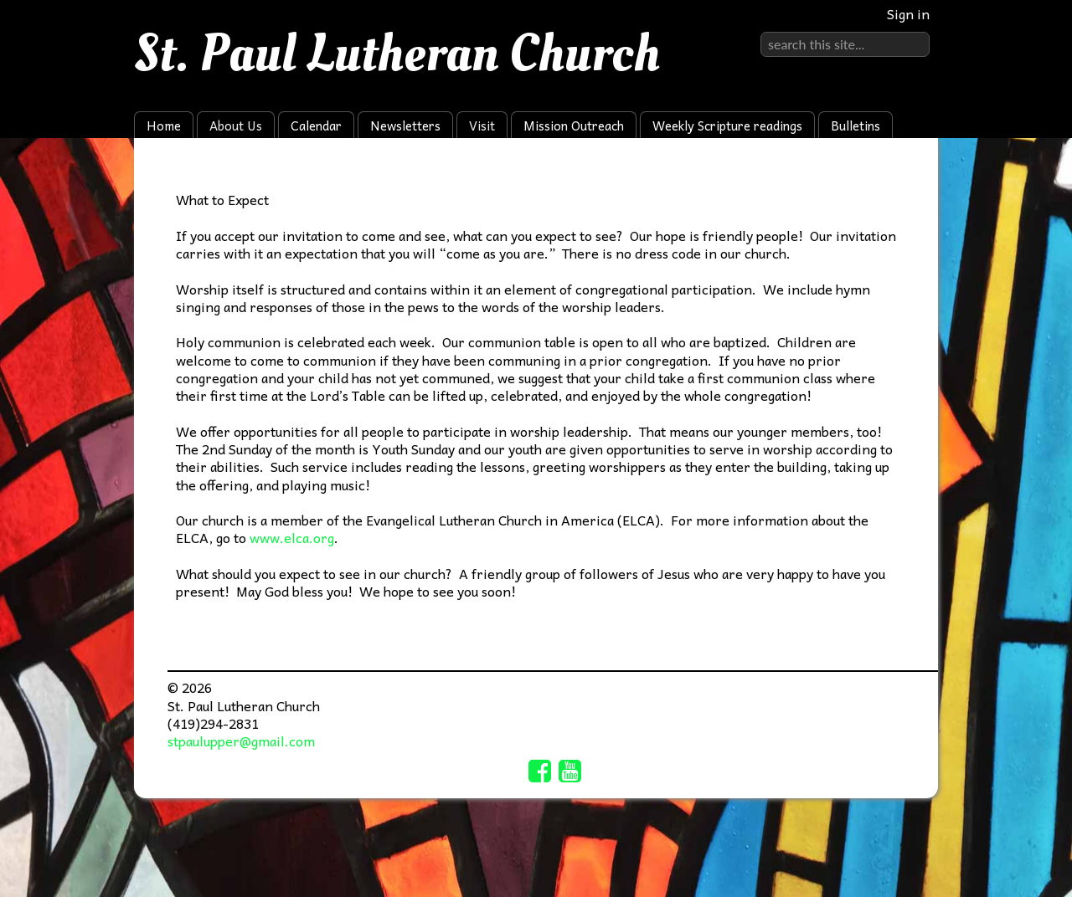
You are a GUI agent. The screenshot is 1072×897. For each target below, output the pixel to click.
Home (164, 125)
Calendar (316, 125)
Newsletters (405, 125)
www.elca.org (292, 537)
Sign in (908, 13)
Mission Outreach (573, 125)
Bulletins (855, 125)
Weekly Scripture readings (727, 125)
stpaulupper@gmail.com (241, 740)
